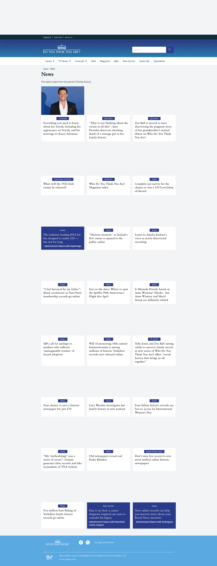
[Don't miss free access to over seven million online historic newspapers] (154, 433)
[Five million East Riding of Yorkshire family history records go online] (62, 488)
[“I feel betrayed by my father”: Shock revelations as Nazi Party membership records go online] (62, 267)
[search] (170, 50)
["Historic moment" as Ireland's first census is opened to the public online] (108, 212)
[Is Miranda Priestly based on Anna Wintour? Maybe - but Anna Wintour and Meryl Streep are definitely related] (154, 267)
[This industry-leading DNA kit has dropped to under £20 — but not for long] (62, 212)
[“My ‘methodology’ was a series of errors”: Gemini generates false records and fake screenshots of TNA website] (62, 433)
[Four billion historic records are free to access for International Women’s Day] (154, 383)
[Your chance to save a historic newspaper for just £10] (62, 383)
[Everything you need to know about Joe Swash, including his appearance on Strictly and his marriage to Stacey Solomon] (62, 100)
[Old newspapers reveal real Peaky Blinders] (108, 433)
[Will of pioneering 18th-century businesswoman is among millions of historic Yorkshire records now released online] (108, 321)
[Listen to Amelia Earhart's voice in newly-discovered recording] (154, 212)
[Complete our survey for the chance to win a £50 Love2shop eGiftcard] (154, 161)
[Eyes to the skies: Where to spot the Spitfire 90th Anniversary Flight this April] (108, 267)
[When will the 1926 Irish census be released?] (62, 161)
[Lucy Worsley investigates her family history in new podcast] (108, 383)
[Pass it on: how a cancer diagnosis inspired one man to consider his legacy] (108, 488)
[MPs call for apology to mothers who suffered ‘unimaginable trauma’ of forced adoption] (62, 321)
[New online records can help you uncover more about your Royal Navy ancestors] (154, 488)
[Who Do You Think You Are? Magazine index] (108, 161)
